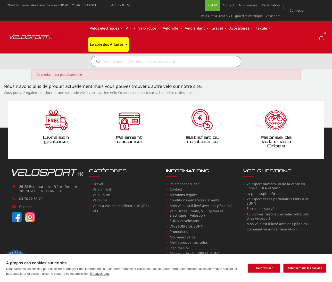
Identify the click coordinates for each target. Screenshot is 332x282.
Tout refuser (264, 268)
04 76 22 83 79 (120, 5)
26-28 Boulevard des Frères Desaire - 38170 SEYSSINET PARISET (51, 5)
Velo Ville (100, 200)
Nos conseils (248, 5)
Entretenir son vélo (262, 208)
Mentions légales (184, 194)
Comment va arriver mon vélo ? (272, 229)
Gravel (98, 184)
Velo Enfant (102, 189)
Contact (228, 5)
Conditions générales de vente (194, 200)
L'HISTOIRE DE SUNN (186, 226)
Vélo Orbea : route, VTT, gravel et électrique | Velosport (240, 16)
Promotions (179, 231)
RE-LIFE (213, 5)
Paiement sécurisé (184, 184)
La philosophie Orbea (264, 193)
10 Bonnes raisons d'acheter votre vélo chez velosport (278, 216)
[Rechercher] (169, 61)
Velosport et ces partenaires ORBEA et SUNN (277, 201)
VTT (96, 211)
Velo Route (101, 194)
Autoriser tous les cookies (304, 268)
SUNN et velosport (184, 220)
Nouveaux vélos (182, 237)
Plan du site (179, 248)
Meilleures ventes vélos (189, 242)
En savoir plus (100, 273)
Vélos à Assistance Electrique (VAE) (121, 205)
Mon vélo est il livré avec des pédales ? (201, 205)
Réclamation (271, 5)
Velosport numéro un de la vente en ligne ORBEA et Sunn (276, 186)
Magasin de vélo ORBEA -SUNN (195, 253)
